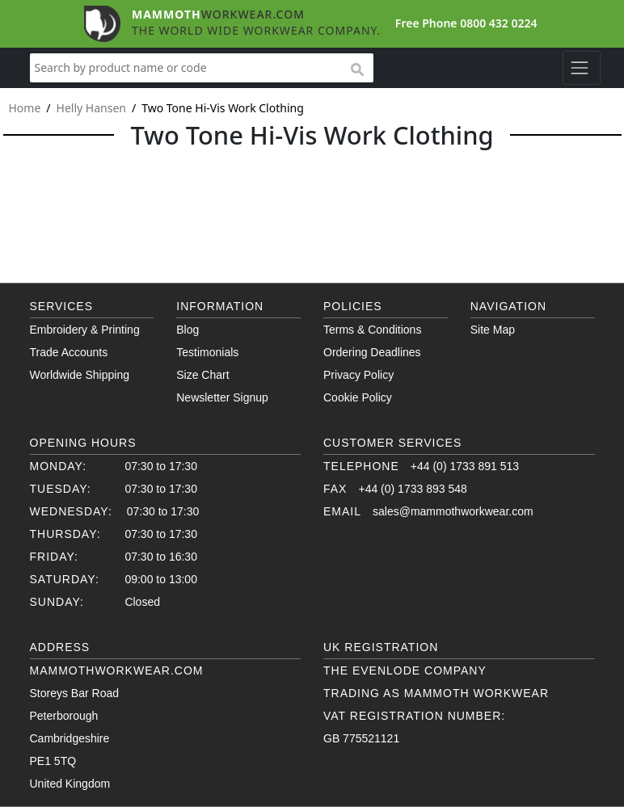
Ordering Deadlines (372, 352)
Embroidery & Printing (85, 329)
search (356, 70)
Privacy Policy (358, 374)
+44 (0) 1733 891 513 (465, 466)
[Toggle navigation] (582, 68)
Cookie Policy (357, 397)
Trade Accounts (69, 352)
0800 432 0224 (498, 23)
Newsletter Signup (222, 397)
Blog (187, 329)
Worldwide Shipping (79, 374)
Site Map (492, 329)
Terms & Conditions (372, 329)
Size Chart (202, 374)
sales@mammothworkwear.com (453, 511)
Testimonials (207, 352)
